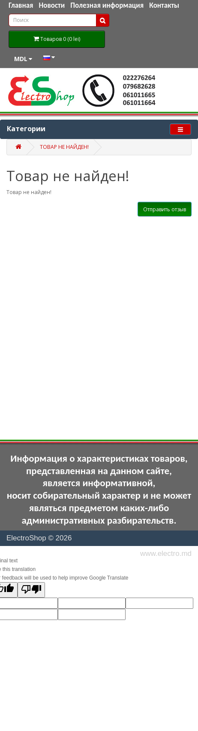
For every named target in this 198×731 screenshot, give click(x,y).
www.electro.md (166, 553)
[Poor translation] (31, 590)
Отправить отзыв (164, 209)
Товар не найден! (64, 147)
